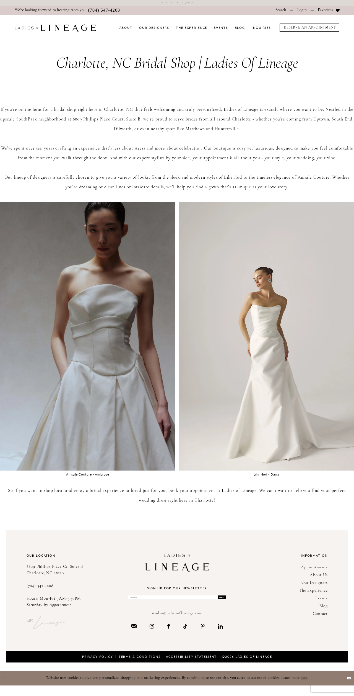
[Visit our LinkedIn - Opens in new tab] (220, 636)
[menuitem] (67, 13)
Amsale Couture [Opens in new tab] (314, 181)
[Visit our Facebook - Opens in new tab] (168, 636)
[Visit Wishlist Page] (328, 13)
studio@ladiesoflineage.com (177, 623)
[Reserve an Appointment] (309, 31)
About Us (318, 578)
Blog (323, 609)
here (304, 688)
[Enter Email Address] (177, 604)
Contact (320, 617)
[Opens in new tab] (87, 339)
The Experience (313, 594)
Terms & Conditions (140, 667)
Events (321, 602)
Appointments (314, 571)
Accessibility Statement (191, 667)
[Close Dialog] (8, 688)
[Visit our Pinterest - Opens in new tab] (203, 636)
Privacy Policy (97, 667)
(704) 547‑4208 (40, 589)
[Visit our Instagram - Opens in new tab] (151, 636)
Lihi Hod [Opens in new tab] (233, 181)
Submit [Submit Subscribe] (214, 604)
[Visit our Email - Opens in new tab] (134, 636)
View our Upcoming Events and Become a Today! (177, 4)
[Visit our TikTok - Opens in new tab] (185, 636)
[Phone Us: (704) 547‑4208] (67, 13)
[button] (302, 13)
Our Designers (314, 586)
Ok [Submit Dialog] (345, 688)
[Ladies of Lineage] (55, 31)
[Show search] (281, 13)
